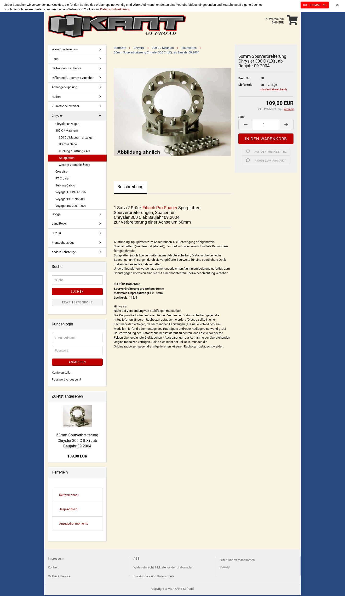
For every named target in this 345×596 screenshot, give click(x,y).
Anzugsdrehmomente (73, 524)
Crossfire (61, 172)
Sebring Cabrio (65, 186)
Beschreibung (130, 187)
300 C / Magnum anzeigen (76, 138)
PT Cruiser (62, 179)
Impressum (55, 559)
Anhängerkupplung (64, 88)
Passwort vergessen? (66, 380)
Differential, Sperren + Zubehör (72, 79)
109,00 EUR (77, 457)
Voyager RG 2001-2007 (70, 206)
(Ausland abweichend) (273, 90)
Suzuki (56, 234)
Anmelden (77, 363)
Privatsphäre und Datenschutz (153, 577)
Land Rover (59, 224)
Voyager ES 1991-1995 (70, 193)
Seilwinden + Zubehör (66, 69)
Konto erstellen (62, 373)
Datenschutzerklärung (115, 9)
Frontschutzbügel (63, 243)
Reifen (56, 97)
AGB (136, 559)
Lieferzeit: (245, 85)
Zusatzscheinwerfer (65, 107)
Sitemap (224, 568)
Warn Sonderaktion (65, 50)
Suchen (77, 292)
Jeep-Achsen (68, 510)
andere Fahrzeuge (64, 253)
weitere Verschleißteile (74, 166)
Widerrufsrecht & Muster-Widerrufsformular (163, 568)
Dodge (56, 215)
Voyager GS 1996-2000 (70, 200)
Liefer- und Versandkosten (237, 561)
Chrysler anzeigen (67, 125)
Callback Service (59, 577)
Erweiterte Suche (77, 303)
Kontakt (53, 568)
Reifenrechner (68, 496)
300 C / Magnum (66, 131)
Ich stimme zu (315, 5)
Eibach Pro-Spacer (160, 208)
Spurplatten (67, 159)
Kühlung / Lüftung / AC (74, 152)
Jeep (55, 60)
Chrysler (57, 116)
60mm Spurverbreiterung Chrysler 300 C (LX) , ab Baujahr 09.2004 (77, 441)
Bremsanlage (68, 145)
